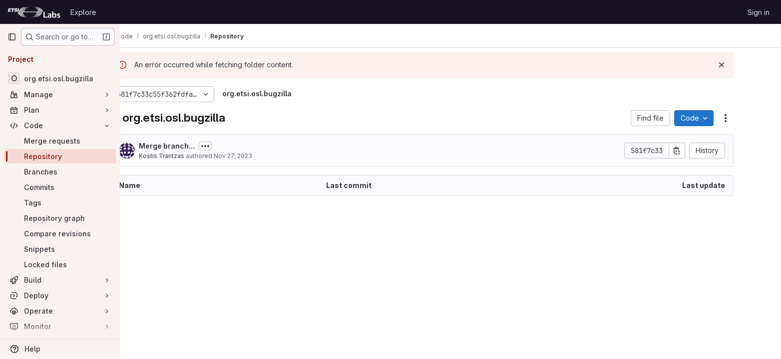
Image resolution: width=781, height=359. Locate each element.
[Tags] (60, 202)
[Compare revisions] (60, 233)
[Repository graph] (60, 218)
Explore (83, 12)
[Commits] (60, 187)
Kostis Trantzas (190, 156)
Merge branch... (195, 146)
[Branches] (60, 172)
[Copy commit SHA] (706, 151)
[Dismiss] (750, 65)
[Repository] (60, 156)
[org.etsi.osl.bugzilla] (60, 78)
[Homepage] (33, 12)
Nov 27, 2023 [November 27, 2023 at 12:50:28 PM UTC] (261, 156)
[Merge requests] (60, 141)
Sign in (759, 12)
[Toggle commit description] (233, 146)
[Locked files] (60, 264)
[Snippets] (60, 249)
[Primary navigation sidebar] (12, 37)
